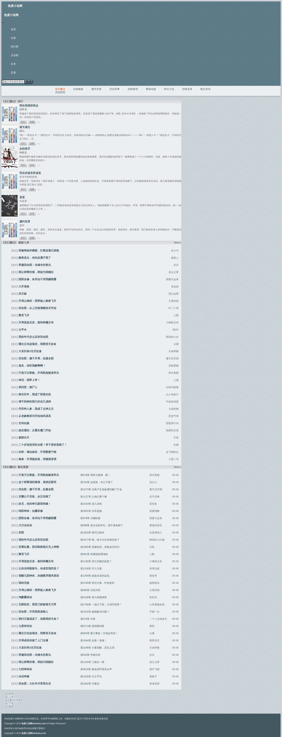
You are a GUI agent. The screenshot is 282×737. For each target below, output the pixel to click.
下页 (11, 703)
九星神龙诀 (25, 625)
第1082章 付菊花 (89, 683)
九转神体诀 (25, 668)
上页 (11, 696)
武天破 (23, 293)
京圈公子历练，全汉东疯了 (35, 496)
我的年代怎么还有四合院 (33, 336)
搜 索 (28, 81)
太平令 (23, 329)
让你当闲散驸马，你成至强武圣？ (39, 568)
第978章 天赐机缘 (90, 518)
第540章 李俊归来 (90, 654)
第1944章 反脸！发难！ (93, 640)
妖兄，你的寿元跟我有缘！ (35, 503)
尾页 (11, 706)
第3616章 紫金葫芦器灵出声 (96, 669)
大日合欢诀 (25, 525)
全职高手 (24, 148)
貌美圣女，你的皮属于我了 (35, 257)
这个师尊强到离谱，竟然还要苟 (37, 481)
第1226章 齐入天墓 (91, 568)
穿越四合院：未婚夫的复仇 (35, 264)
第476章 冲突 (87, 618)
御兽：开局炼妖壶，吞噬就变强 (37, 458)
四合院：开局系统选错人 (33, 611)
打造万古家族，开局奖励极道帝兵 (39, 372)
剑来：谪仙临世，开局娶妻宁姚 (37, 451)
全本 (13, 63)
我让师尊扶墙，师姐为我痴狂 (36, 271)
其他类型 (60, 92)
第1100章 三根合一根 (92, 661)
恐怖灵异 (187, 88)
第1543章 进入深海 (91, 503)
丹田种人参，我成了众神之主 (36, 408)
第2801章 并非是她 (91, 510)
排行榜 (14, 46)
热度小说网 (15, 5)
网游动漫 (151, 88)
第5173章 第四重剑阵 (92, 625)
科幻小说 (169, 88)
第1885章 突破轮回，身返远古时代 (99, 546)
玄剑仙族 (24, 422)
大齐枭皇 (24, 286)
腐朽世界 (24, 221)
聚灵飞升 (24, 315)
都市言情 (96, 88)
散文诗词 (205, 88)
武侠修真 (78, 88)
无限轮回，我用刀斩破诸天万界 (37, 604)
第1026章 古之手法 (91, 676)
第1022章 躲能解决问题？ (94, 611)
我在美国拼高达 (28, 105)
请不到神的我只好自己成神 (35, 401)
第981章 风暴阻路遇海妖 (94, 553)
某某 (22, 197)
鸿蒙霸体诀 (25, 597)
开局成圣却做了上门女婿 (33, 640)
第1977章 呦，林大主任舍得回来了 (99, 539)
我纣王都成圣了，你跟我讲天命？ (39, 618)
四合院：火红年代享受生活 (35, 683)
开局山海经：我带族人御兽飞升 (37, 300)
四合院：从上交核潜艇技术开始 (37, 307)
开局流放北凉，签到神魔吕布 (36, 322)
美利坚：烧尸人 (28, 386)
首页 (13, 29)
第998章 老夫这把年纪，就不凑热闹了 (101, 525)
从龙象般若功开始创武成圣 (35, 415)
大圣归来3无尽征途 (30, 350)
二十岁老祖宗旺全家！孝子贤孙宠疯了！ (43, 444)
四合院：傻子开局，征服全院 (36, 358)
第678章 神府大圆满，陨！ (95, 474)
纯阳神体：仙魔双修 (31, 510)
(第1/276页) (15, 700)
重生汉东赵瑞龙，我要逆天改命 (37, 343)
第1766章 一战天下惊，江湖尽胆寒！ (101, 604)
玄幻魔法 (60, 88)
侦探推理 (133, 88)
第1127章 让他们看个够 (93, 496)
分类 (13, 38)
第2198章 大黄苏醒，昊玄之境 (97, 647)
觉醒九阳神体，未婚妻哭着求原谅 (39, 575)
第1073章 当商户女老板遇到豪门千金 (101, 489)
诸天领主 (24, 126)
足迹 (13, 72)
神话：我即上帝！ (29, 379)
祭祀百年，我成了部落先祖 (35, 394)
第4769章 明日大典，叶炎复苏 (97, 582)
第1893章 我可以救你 (92, 532)
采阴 (21, 532)
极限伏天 (24, 437)
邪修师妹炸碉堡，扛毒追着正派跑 (39, 250)
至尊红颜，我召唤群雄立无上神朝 (39, 546)
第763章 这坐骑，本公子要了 (96, 482)
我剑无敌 (24, 582)
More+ (177, 242)
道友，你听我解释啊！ (32, 365)
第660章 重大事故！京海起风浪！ (99, 633)
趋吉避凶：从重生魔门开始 (35, 430)
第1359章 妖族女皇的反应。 (96, 575)
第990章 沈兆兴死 (90, 589)
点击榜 (14, 55)
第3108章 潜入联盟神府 (93, 597)
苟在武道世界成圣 (30, 172)
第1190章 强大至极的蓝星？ (96, 561)
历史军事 (115, 88)
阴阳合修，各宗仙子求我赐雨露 (37, 279)
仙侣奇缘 (24, 676)
